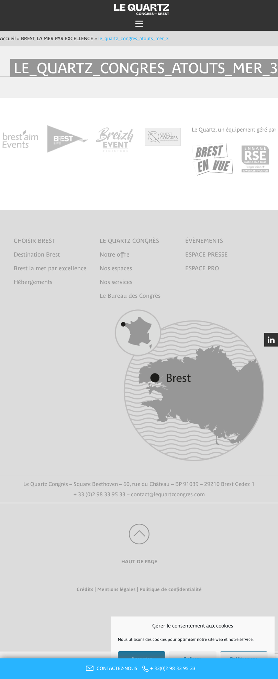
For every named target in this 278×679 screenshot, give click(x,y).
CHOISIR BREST (34, 240)
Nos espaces (116, 268)
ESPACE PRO (202, 268)
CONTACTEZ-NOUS (110, 668)
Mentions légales (116, 589)
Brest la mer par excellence (50, 268)
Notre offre (115, 254)
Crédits (85, 589)
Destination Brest (37, 254)
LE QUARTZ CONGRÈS (129, 240)
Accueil (8, 38)
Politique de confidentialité (171, 589)
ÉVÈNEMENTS (204, 240)
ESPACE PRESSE (206, 254)
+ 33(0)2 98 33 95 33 (173, 668)
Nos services (116, 282)
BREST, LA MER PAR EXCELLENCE (57, 38)
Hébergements (33, 282)
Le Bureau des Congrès (130, 295)
